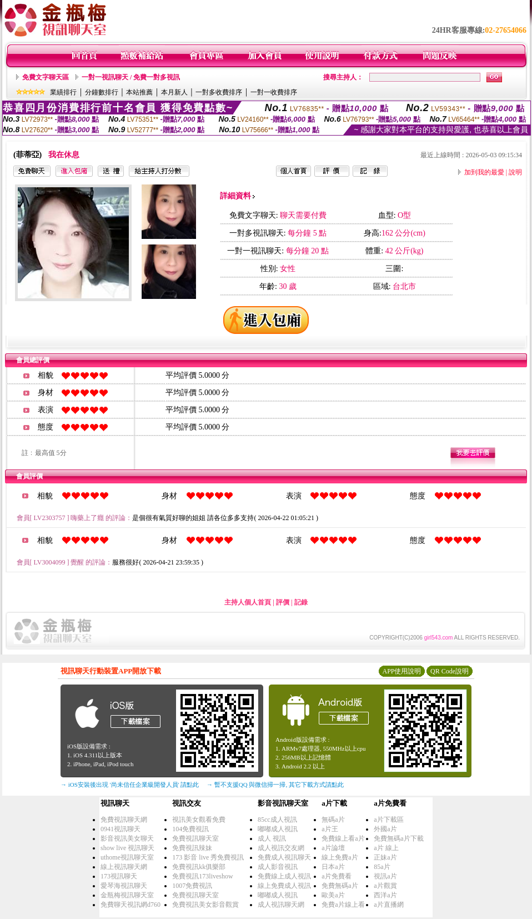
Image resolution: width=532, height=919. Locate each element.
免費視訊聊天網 (124, 819)
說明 (515, 172)
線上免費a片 (340, 857)
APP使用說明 (401, 671)
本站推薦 (139, 92)
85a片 (382, 867)
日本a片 (333, 867)
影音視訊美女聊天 (127, 838)
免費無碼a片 (340, 886)
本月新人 (174, 92)
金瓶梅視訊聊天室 (127, 895)
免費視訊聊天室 (195, 838)
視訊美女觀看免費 (198, 819)
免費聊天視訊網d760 (130, 904)
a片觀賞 (385, 886)
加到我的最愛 (484, 172)
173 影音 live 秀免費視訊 (208, 857)
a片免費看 (336, 876)
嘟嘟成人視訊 (278, 829)
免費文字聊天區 (45, 77)
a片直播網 (388, 904)
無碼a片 (333, 819)
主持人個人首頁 (247, 602)
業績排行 (63, 92)
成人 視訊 (272, 838)
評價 (282, 602)
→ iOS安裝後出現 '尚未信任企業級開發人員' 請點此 (130, 784)
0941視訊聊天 (120, 829)
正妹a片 (385, 857)
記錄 (301, 602)
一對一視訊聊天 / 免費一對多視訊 (131, 77)
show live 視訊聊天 (127, 848)
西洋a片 (385, 895)
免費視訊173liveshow (202, 876)
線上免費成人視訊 (284, 886)
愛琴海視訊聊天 (124, 886)
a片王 (330, 829)
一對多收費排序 (218, 92)
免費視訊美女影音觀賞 (205, 904)
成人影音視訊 (278, 867)
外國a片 (385, 829)
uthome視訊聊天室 (127, 857)
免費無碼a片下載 (398, 838)
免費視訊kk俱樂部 (198, 867)
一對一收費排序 (273, 92)
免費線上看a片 (343, 838)
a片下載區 (388, 819)
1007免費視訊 (192, 886)
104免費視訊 (190, 829)
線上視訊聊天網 (124, 867)
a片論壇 (333, 848)
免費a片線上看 (343, 904)
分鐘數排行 (101, 92)
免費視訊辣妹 (192, 848)
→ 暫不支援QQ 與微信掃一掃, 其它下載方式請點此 (275, 784)
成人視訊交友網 (281, 848)
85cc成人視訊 (277, 819)
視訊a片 (385, 876)
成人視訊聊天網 (281, 904)
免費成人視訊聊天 (284, 857)
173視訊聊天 (119, 876)
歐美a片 (333, 895)
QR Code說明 (449, 671)
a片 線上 (386, 848)
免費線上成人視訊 (284, 876)
